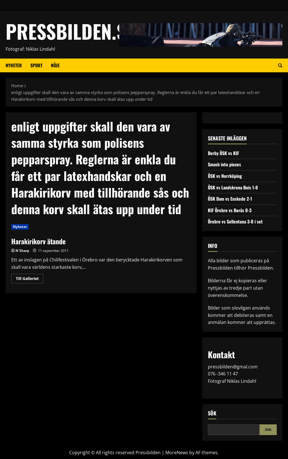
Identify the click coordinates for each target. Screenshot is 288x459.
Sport (36, 65)
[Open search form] (280, 65)
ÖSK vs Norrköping (225, 176)
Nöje (55, 65)
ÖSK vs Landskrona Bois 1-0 (233, 187)
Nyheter (14, 65)
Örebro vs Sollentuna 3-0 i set (235, 221)
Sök (212, 413)
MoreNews (176, 452)
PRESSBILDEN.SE (70, 31)
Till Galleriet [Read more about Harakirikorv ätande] (29, 279)
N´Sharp (22, 250)
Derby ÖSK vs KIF (223, 153)
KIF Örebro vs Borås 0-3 (229, 210)
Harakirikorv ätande (38, 241)
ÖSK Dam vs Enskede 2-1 (230, 198)
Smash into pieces (224, 164)
